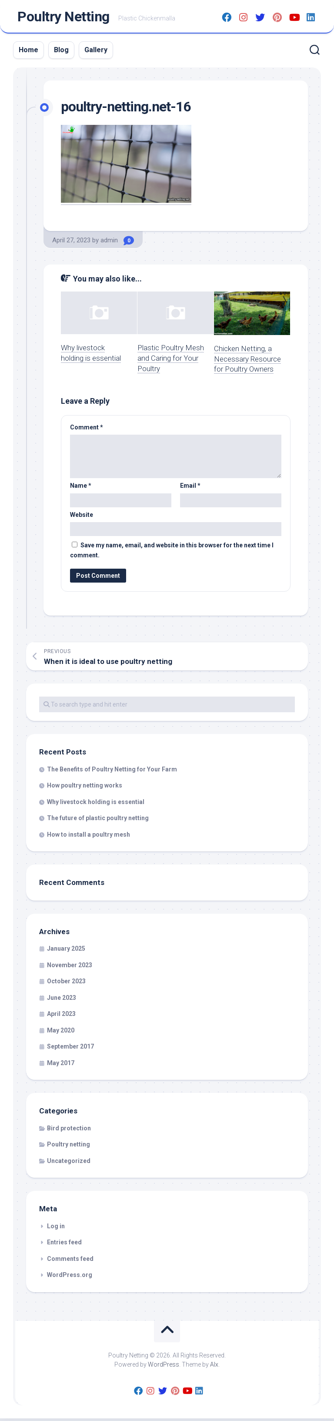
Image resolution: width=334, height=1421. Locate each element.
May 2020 (60, 1032)
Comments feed (70, 1260)
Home (28, 52)
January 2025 (66, 951)
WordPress (163, 1366)
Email (190, 488)
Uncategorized (68, 1163)
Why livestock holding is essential (95, 804)
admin (109, 243)
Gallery (95, 52)
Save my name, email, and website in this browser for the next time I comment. (172, 552)
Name (80, 488)
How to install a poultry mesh (88, 836)
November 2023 (69, 967)
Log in (56, 1228)
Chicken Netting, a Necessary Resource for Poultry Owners (247, 361)
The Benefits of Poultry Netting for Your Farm (112, 771)
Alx (214, 1366)
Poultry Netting (63, 18)
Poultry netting (68, 1146)
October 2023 (66, 983)
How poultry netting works (84, 787)
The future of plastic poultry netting (98, 820)
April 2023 (61, 1016)
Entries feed (64, 1244)
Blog (61, 52)
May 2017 (60, 1065)
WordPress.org (69, 1277)
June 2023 (61, 999)
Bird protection (69, 1130)
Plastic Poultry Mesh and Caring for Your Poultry (170, 360)
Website (81, 516)
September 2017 (70, 1049)
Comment (86, 429)
